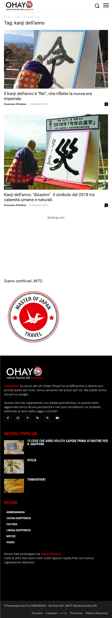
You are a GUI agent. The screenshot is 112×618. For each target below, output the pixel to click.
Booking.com (56, 217)
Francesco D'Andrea (15, 103)
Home (7, 16)
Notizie (8, 86)
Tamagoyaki (36, 479)
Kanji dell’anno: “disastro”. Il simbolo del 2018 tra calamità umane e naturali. (49, 197)
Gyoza (31, 460)
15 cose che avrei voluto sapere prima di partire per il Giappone (67, 442)
